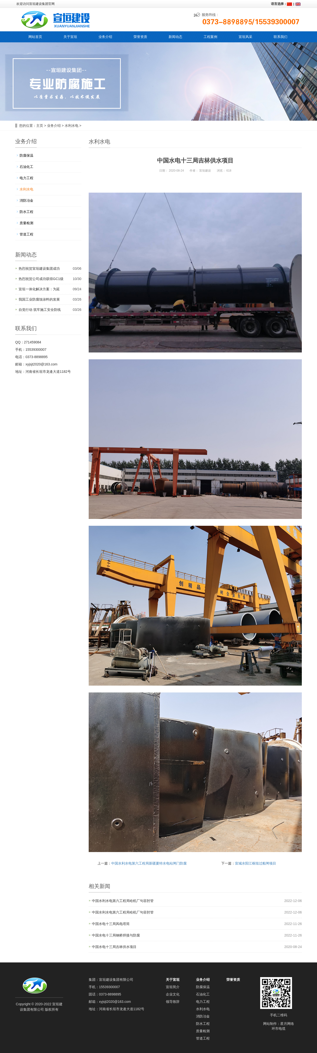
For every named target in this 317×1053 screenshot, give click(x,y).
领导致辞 (173, 1002)
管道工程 (26, 234)
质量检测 (26, 223)
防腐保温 (26, 155)
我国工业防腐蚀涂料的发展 (39, 299)
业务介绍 (54, 126)
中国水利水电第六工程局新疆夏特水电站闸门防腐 (149, 863)
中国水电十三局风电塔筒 (111, 924)
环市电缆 (278, 1028)
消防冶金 (26, 200)
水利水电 (71, 126)
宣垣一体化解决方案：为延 (39, 289)
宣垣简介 (173, 987)
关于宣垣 (173, 980)
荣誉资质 (233, 980)
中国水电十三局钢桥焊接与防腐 (116, 935)
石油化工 (26, 167)
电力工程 (26, 178)
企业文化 (173, 994)
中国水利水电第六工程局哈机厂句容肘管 (123, 901)
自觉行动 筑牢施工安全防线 (40, 310)
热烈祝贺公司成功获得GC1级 (41, 279)
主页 (39, 126)
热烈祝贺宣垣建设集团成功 (39, 268)
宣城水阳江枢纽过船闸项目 (255, 863)
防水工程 (26, 212)
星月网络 (287, 1024)
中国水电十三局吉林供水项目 (114, 947)
